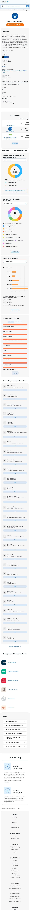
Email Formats (12, 10)
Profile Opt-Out (15, 870)
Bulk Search (15, 891)
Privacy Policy (15, 868)
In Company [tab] (11, 321)
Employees (19, 10)
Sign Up (15, 373)
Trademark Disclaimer (15, 877)
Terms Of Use (15, 863)
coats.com (4, 52)
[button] (15, 143)
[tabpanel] (15, 347)
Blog (15, 836)
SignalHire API (15, 822)
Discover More (15, 251)
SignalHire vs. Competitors (15, 901)
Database (15, 817)
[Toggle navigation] (27, 2)
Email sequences (15, 827)
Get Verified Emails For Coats (15, 24)
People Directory (15, 849)
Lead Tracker (15, 825)
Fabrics (3, 66)
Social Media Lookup (15, 893)
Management (26, 10)
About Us (15, 860)
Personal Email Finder (15, 886)
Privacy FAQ (15, 865)
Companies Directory (15, 847)
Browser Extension (15, 819)
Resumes (15, 852)
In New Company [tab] (18, 321)
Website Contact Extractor (15, 898)
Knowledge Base (15, 838)
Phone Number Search (15, 896)
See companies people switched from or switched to (15, 191)
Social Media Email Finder (15, 888)
